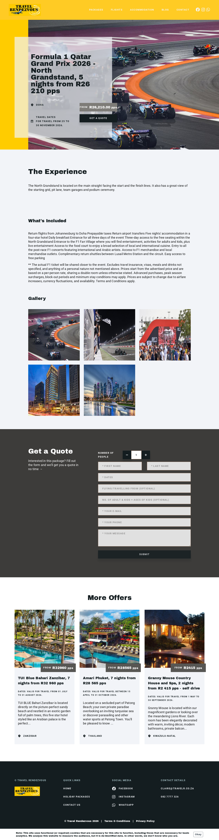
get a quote (98, 118)
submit (144, 554)
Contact (183, 9)
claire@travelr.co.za (177, 788)
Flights (117, 9)
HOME (67, 788)
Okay (198, 834)
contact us (71, 804)
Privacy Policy (145, 821)
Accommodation (142, 9)
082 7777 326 (170, 796)
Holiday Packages (76, 796)
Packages (96, 9)
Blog (165, 9)
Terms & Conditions (117, 821)
